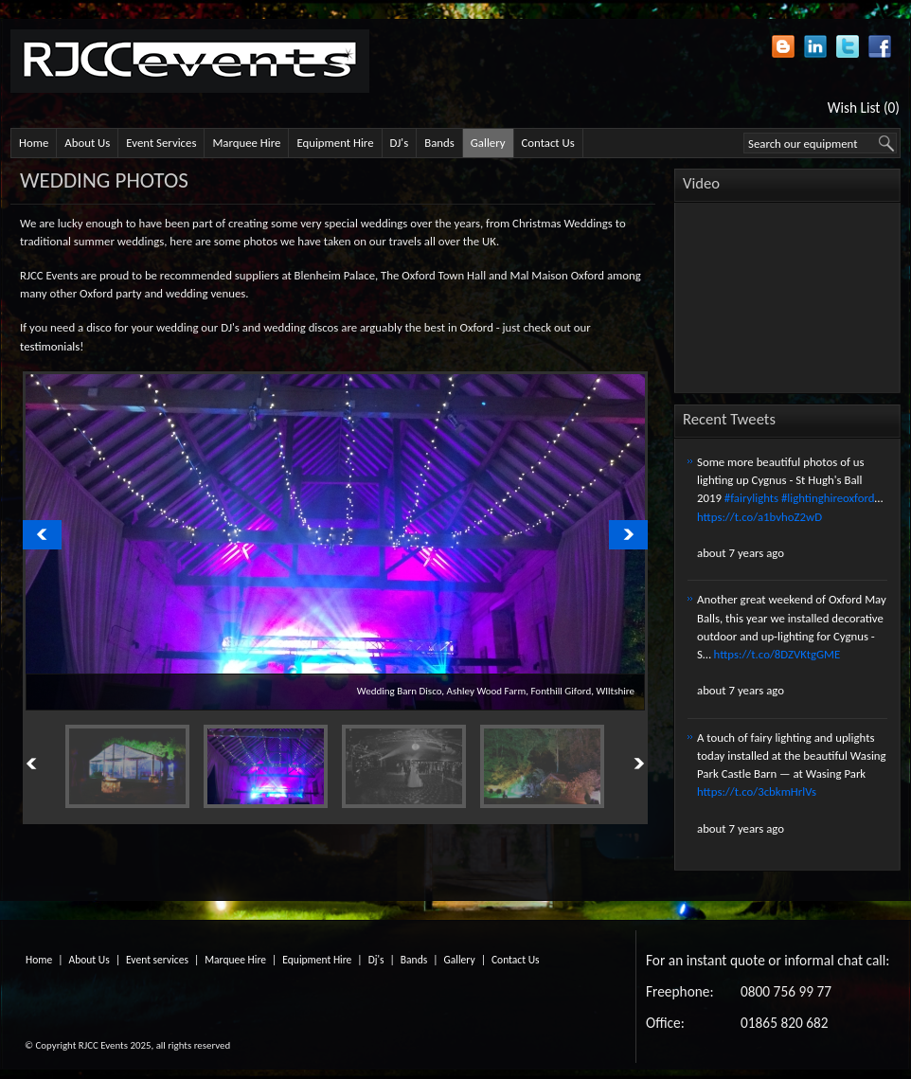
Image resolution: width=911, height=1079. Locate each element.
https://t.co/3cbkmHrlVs (756, 791)
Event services (157, 959)
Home (33, 142)
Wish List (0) (864, 108)
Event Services (161, 142)
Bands (439, 142)
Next (617, 764)
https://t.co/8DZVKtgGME (777, 654)
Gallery (488, 142)
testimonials (50, 346)
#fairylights (751, 498)
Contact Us (548, 142)
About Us (87, 142)
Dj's (376, 959)
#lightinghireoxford (828, 498)
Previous (53, 764)
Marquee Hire (246, 142)
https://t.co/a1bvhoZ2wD (759, 517)
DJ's (399, 142)
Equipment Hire (334, 142)
